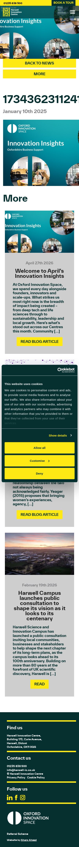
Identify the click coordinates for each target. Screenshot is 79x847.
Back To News (39, 63)
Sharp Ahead (29, 840)
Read (39, 684)
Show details (58, 435)
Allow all (39, 447)
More (39, 73)
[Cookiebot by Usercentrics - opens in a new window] (57, 370)
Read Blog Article (40, 341)
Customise (40, 460)
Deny (39, 473)
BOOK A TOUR (64, 3)
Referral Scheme (17, 834)
